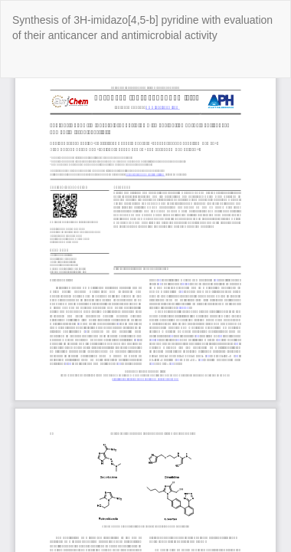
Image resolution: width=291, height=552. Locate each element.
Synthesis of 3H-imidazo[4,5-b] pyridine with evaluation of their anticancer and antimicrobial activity (142, 27)
